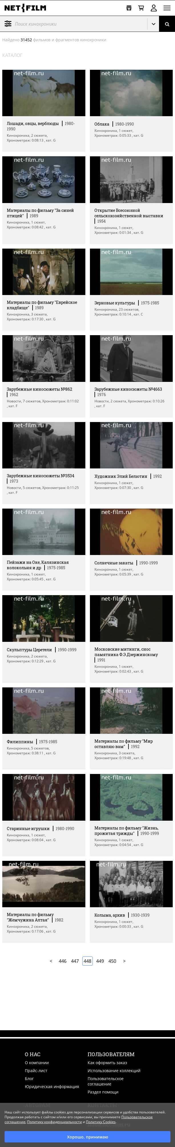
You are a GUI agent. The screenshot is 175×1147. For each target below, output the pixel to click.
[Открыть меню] (167, 8)
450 (112, 961)
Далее (124, 961)
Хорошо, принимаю (87, 1137)
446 (63, 961)
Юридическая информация (52, 1086)
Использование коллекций (114, 1070)
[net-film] (27, 8)
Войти (154, 8)
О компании (37, 1062)
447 (75, 961)
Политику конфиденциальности (54, 1121)
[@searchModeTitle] (71, 24)
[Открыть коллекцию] (128, 8)
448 (87, 961)
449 (100, 961)
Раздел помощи (103, 1092)
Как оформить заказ (107, 1062)
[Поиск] (167, 24)
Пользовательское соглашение (106, 1081)
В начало (50, 961)
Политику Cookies (101, 1121)
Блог (29, 1078)
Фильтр (8, 23)
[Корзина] (141, 8)
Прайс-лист (36, 1070)
